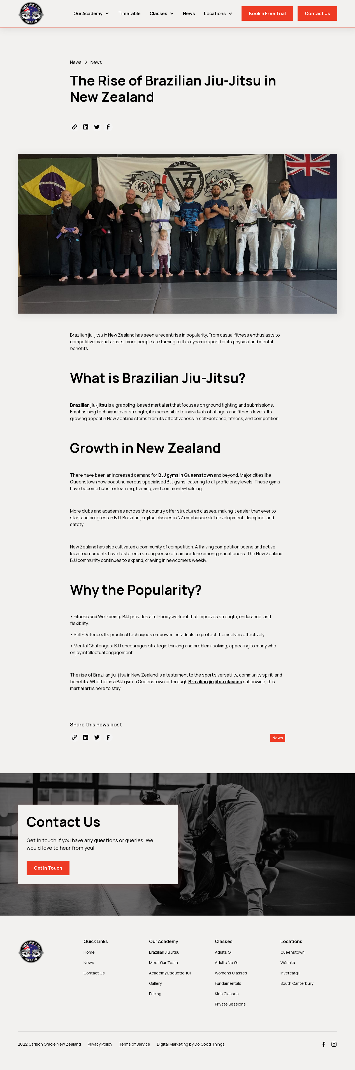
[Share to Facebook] (108, 126)
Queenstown (292, 952)
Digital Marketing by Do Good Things (191, 1044)
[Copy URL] (74, 126)
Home (89, 952)
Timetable (129, 13)
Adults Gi (223, 952)
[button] (91, 13)
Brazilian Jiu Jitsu (164, 952)
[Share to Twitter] (96, 126)
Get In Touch (48, 868)
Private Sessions (230, 1004)
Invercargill (290, 973)
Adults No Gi (226, 962)
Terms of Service (134, 1044)
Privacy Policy (100, 1044)
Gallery (155, 983)
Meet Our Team (163, 962)
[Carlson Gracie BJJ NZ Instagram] (334, 1044)
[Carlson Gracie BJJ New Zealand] (31, 13)
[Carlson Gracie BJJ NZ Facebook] (324, 1044)
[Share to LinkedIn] (85, 126)
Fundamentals (228, 983)
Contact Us (317, 13)
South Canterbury (296, 983)
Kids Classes (227, 993)
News (189, 13)
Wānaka (287, 962)
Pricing (155, 993)
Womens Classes (231, 973)
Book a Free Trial (267, 13)
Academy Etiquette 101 (170, 973)
